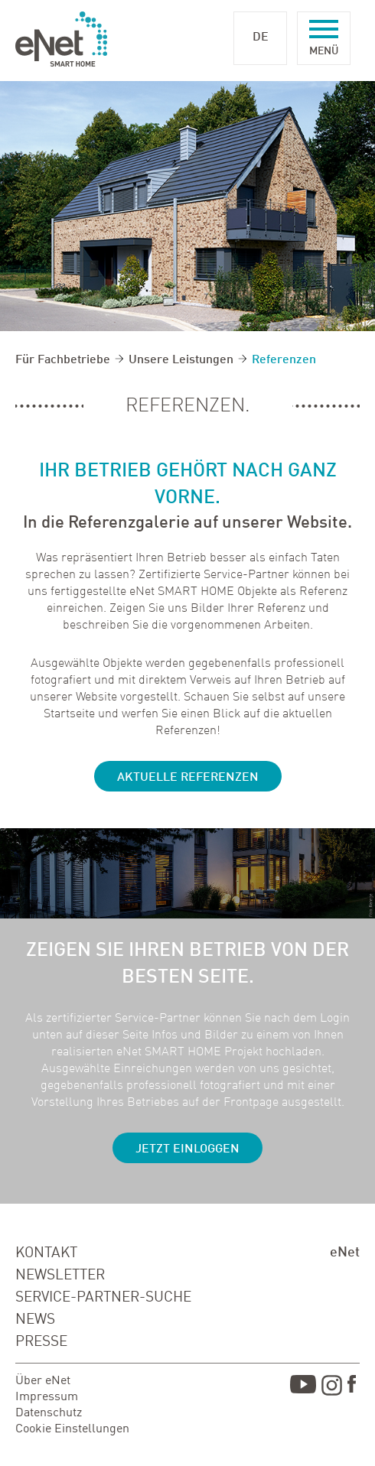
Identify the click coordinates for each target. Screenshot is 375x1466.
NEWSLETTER (60, 1275)
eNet (345, 1253)
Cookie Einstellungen (72, 1429)
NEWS (35, 1319)
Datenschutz (48, 1413)
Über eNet (42, 1381)
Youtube (303, 1387)
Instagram (331, 1387)
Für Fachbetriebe (62, 360)
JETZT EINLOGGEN (187, 1149)
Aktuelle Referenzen (188, 778)
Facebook (353, 1387)
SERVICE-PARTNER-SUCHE (103, 1297)
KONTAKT (46, 1253)
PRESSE (41, 1341)
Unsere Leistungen (181, 360)
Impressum (46, 1397)
